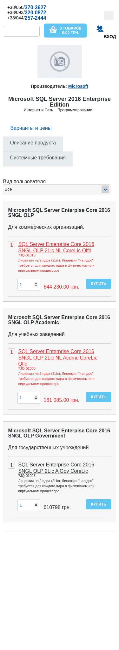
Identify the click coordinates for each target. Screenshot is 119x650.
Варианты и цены (30, 128)
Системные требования (38, 157)
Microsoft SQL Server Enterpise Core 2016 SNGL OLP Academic (59, 320)
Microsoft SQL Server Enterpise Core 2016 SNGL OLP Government (59, 433)
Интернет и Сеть (38, 110)
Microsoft (78, 86)
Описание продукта (33, 142)
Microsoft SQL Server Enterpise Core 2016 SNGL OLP (59, 212)
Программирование (74, 110)
